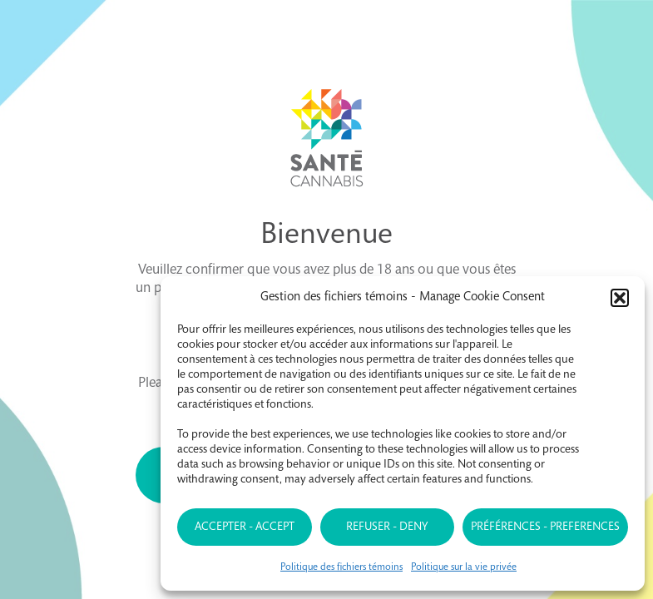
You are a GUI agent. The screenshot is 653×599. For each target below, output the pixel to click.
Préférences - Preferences (545, 527)
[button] (619, 298)
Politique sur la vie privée (464, 567)
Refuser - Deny (387, 527)
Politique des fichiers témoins (341, 567)
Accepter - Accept (244, 527)
